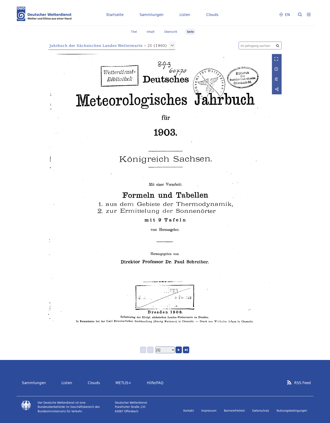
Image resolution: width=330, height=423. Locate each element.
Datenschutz (260, 410)
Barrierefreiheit (234, 410)
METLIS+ (123, 383)
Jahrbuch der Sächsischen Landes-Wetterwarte (96, 45)
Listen (185, 15)
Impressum (209, 410)
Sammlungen (152, 15)
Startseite (115, 15)
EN (287, 15)
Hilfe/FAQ (155, 383)
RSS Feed (302, 383)
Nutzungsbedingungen (292, 410)
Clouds (212, 15)
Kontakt (188, 410)
